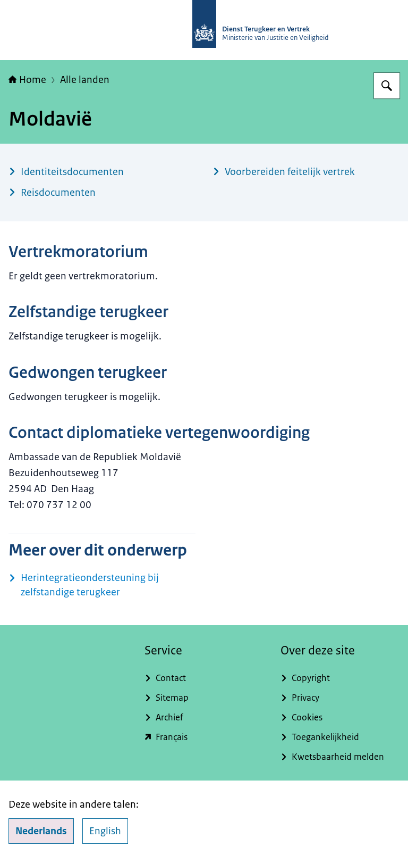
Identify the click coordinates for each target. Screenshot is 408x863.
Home (27, 79)
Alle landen (84, 79)
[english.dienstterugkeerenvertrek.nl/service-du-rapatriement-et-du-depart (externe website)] (204, 737)
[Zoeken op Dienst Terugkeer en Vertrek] (387, 85)
